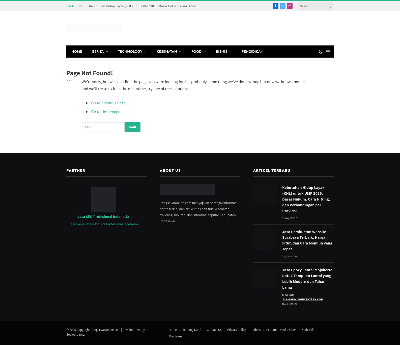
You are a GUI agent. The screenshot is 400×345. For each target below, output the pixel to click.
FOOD (196, 51)
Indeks (256, 330)
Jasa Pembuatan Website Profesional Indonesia (103, 224)
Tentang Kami (192, 330)
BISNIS (221, 51)
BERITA (98, 51)
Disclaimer (176, 336)
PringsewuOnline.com (105, 330)
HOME (76, 51)
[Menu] (328, 51)
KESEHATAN (167, 51)
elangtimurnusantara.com (303, 299)
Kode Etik (308, 330)
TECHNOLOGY (130, 51)
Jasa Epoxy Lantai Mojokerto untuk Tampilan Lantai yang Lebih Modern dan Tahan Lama (307, 278)
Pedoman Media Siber (281, 330)
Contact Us (214, 330)
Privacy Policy (236, 330)
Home (172, 330)
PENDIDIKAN (252, 51)
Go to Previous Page (108, 103)
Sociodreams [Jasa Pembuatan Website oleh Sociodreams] (75, 334)
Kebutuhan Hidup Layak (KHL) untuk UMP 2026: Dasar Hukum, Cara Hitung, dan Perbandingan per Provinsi (146, 6)
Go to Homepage (105, 111)
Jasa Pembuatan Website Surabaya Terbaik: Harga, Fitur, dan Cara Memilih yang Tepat (307, 240)
